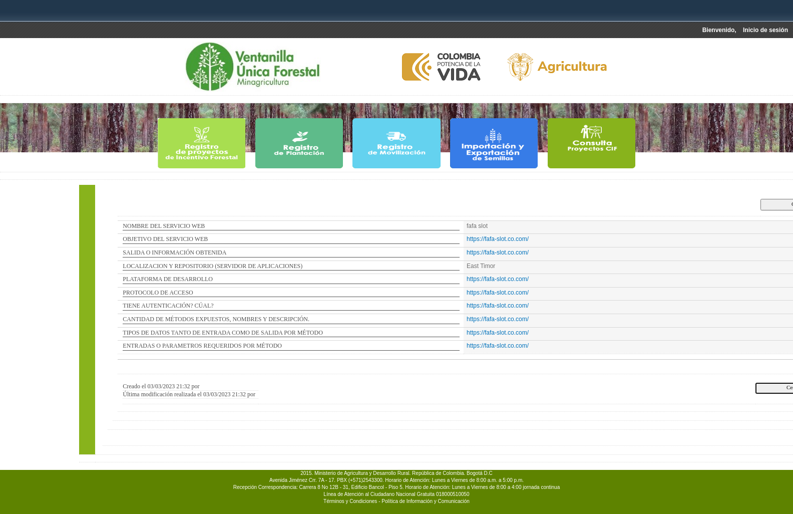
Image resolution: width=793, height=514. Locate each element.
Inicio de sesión (765, 30)
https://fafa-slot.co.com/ (498, 238)
